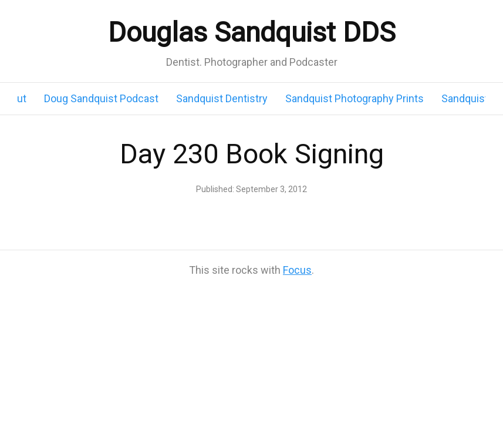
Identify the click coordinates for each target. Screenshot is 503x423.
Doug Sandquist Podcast (101, 98)
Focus (297, 270)
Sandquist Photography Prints (354, 98)
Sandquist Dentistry (222, 98)
